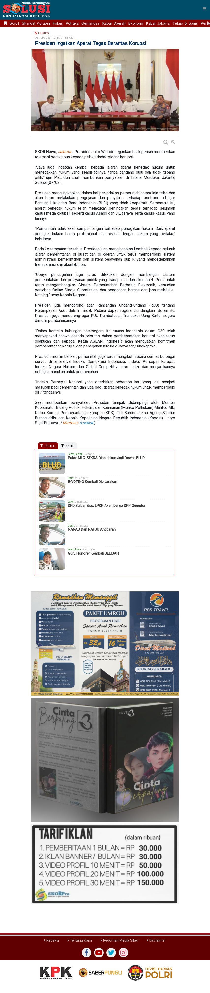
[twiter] (111, 953)
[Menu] (204, 9)
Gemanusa (90, 23)
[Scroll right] (208, 23)
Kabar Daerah (113, 23)
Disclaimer (156, 940)
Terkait (68, 445)
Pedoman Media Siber (119, 940)
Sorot (14, 23)
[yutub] (99, 953)
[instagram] (123, 953)
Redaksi (51, 940)
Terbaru (48, 445)
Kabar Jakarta (158, 23)
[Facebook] (86, 953)
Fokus (58, 23)
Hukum (41, 33)
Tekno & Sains (185, 23)
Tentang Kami (80, 940)
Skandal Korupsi (36, 23)
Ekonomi (135, 23)
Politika (72, 23)
